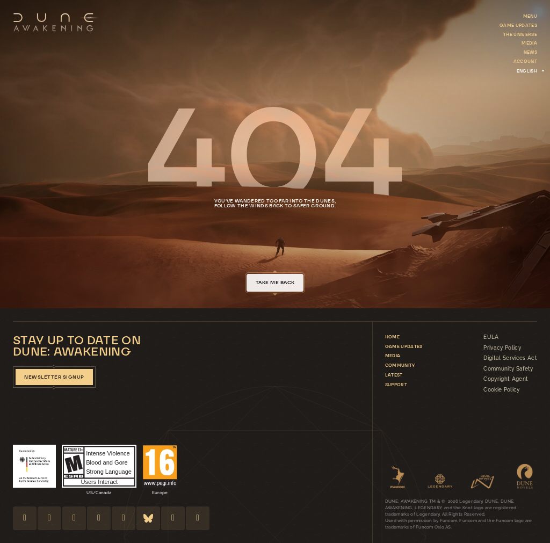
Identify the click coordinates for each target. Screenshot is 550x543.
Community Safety (508, 369)
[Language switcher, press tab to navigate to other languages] (527, 70)
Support (396, 384)
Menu (530, 16)
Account (525, 61)
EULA (490, 337)
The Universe (520, 34)
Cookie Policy (501, 390)
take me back (275, 282)
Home (392, 337)
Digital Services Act (510, 358)
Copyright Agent (505, 379)
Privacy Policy (502, 348)
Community (400, 365)
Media (529, 43)
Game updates (518, 25)
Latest (394, 375)
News (530, 52)
